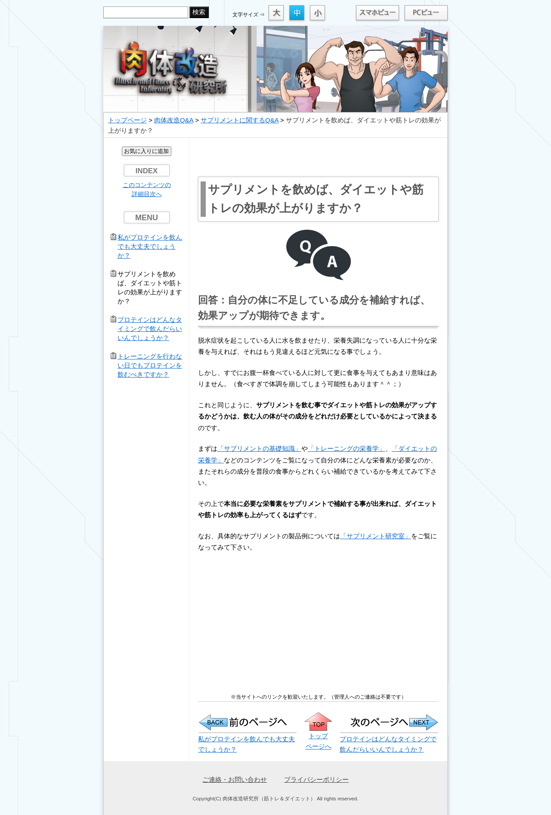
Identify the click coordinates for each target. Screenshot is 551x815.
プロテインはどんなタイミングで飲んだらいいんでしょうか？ (150, 328)
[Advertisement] (318, 157)
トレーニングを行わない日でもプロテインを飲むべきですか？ (150, 365)
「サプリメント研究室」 (375, 536)
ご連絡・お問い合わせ (234, 779)
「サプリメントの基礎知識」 (259, 448)
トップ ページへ (318, 736)
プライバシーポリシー (316, 779)
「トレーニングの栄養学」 (346, 448)
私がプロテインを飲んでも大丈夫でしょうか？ (150, 246)
